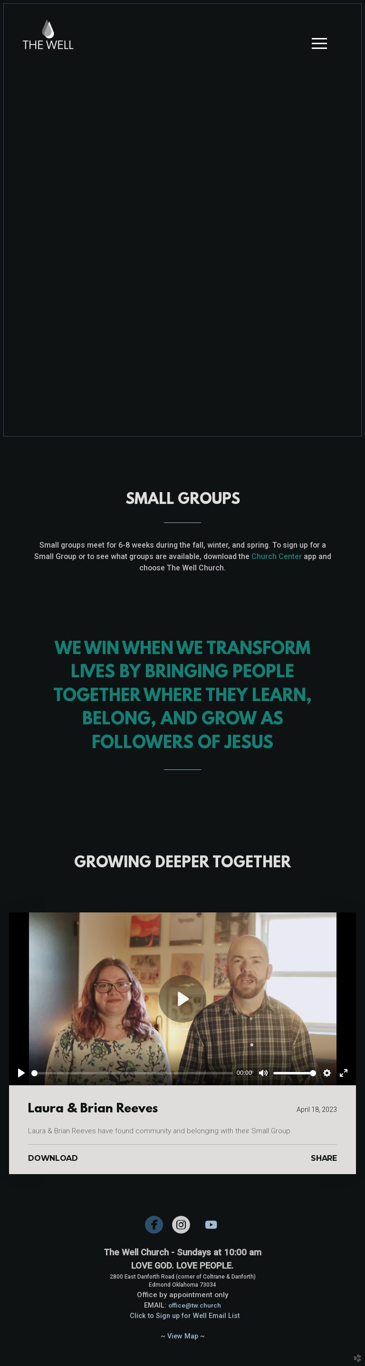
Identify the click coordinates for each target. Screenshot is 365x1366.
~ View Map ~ (183, 1336)
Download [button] (52, 1158)
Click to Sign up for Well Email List (185, 1316)
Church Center (276, 556)
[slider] (132, 1073)
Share (323, 1158)
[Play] (21, 1073)
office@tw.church (194, 1305)
